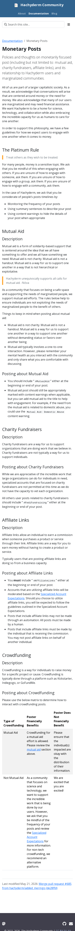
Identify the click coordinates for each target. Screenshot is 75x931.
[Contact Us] (71, 923)
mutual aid (34, 749)
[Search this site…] (33, 24)
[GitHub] (64, 923)
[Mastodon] (3, 923)
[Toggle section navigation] (68, 24)
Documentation (12, 41)
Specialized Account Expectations (36, 837)
